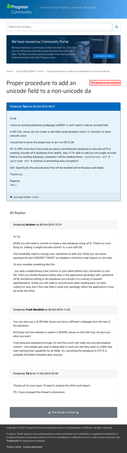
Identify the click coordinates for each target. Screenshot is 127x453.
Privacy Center (13, 447)
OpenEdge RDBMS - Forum (29, 71)
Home (9, 71)
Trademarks (12, 440)
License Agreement (33, 447)
